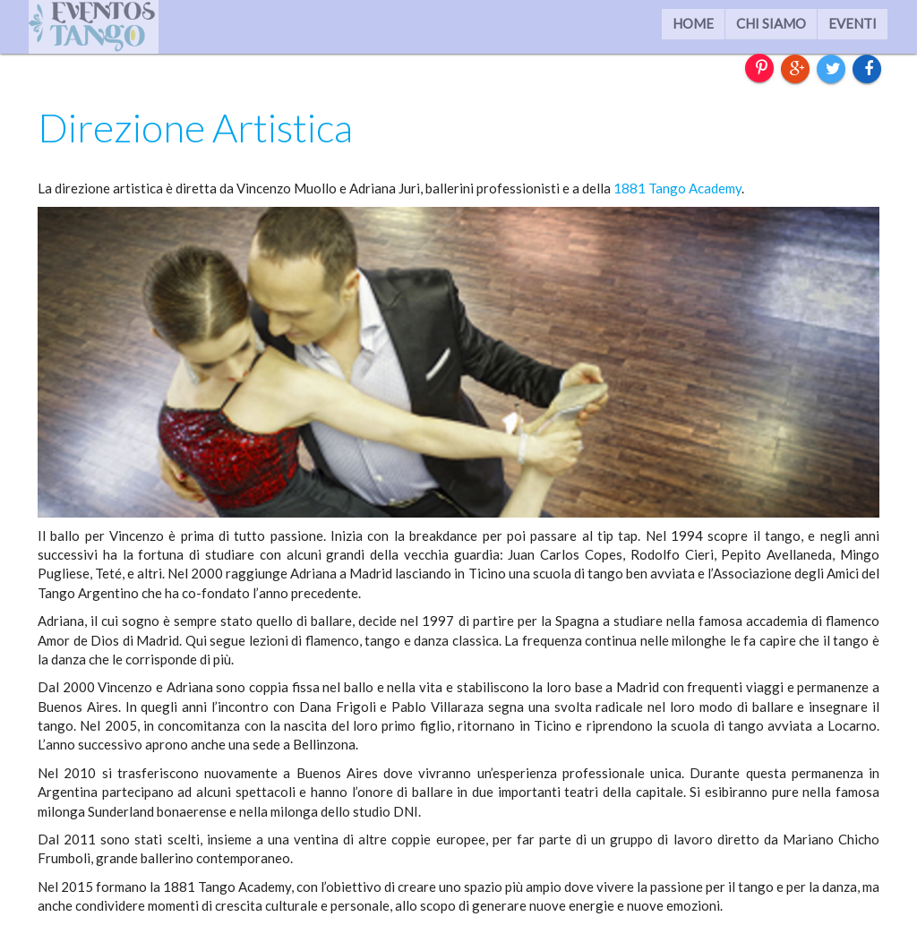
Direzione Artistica (195, 127)
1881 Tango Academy (677, 188)
